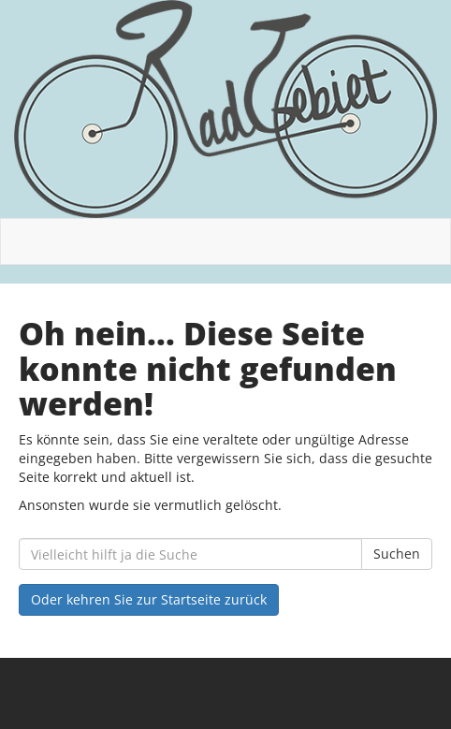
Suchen (396, 553)
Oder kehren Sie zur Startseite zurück (149, 599)
